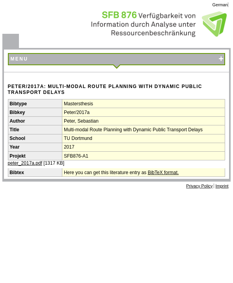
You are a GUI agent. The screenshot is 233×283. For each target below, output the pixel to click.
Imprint (222, 186)
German (220, 4)
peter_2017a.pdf (25, 163)
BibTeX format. (163, 172)
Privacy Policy (199, 186)
